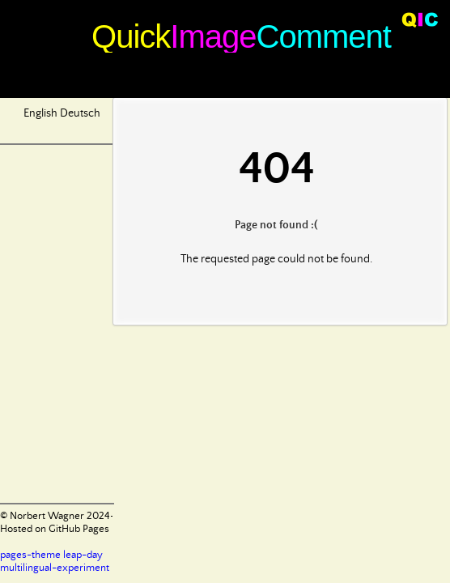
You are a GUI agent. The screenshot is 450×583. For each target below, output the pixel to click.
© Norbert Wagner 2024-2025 (69, 516)
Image (213, 36)
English (40, 113)
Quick (130, 36)
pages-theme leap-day (51, 555)
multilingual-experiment (54, 568)
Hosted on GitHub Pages (54, 529)
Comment (324, 36)
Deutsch (80, 113)
